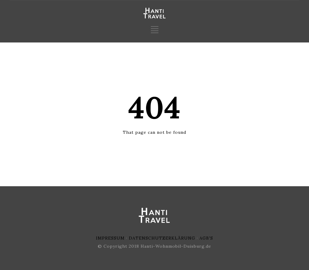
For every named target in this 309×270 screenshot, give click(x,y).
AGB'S (206, 238)
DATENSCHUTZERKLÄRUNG (162, 238)
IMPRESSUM (110, 238)
